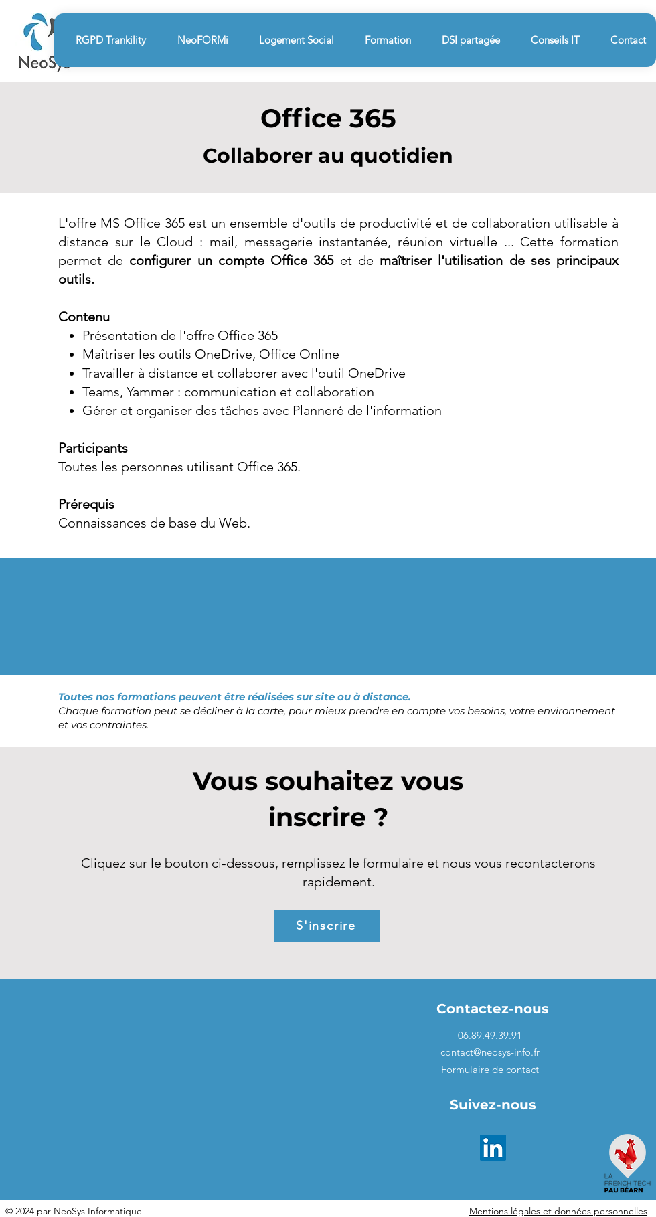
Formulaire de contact (490, 1069)
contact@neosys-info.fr (490, 1052)
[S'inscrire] (327, 926)
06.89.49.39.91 (490, 1035)
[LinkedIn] (493, 1148)
